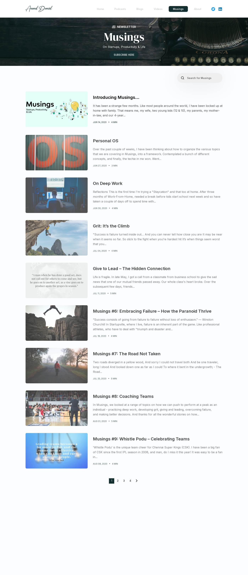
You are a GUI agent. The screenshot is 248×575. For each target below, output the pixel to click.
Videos (158, 8)
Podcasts (120, 8)
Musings (178, 8)
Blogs (139, 8)
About (197, 8)
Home (100, 8)
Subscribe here (124, 54)
